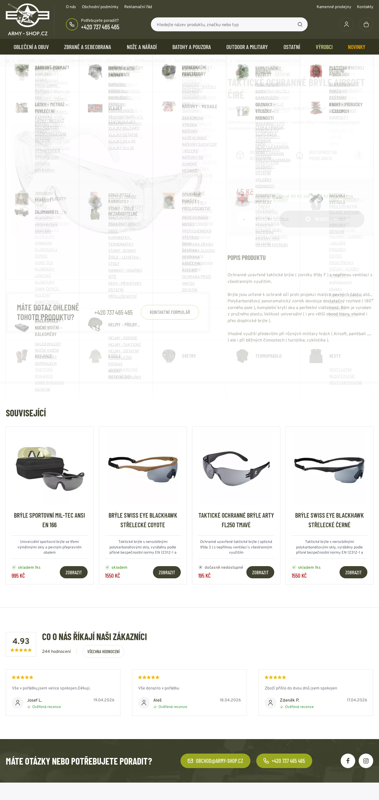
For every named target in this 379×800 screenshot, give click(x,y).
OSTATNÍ (292, 46)
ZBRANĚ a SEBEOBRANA (87, 46)
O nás (71, 6)
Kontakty (365, 6)
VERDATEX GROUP (309, 108)
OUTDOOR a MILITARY (247, 46)
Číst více (278, 128)
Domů (7, 61)
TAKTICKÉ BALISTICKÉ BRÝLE (200, 61)
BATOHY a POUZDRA (191, 46)
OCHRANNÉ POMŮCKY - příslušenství (95, 61)
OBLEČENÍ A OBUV (31, 46)
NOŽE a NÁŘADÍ (142, 46)
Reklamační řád (138, 6)
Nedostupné (322, 224)
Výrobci (324, 46)
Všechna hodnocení (103, 657)
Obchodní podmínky (100, 6)
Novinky (356, 46)
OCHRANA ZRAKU (150, 61)
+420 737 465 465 (100, 26)
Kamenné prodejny (334, 6)
